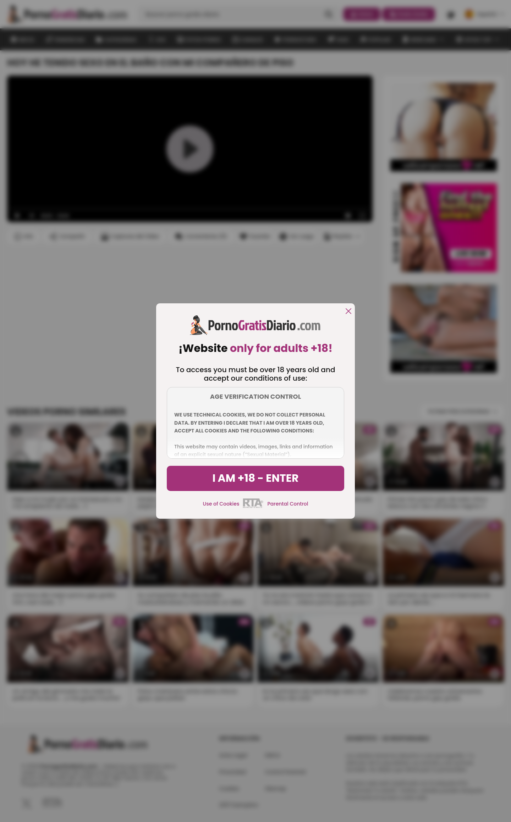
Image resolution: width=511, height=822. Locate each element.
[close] (348, 311)
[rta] (253, 507)
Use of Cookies (221, 503)
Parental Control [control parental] (287, 503)
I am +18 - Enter (255, 478)
